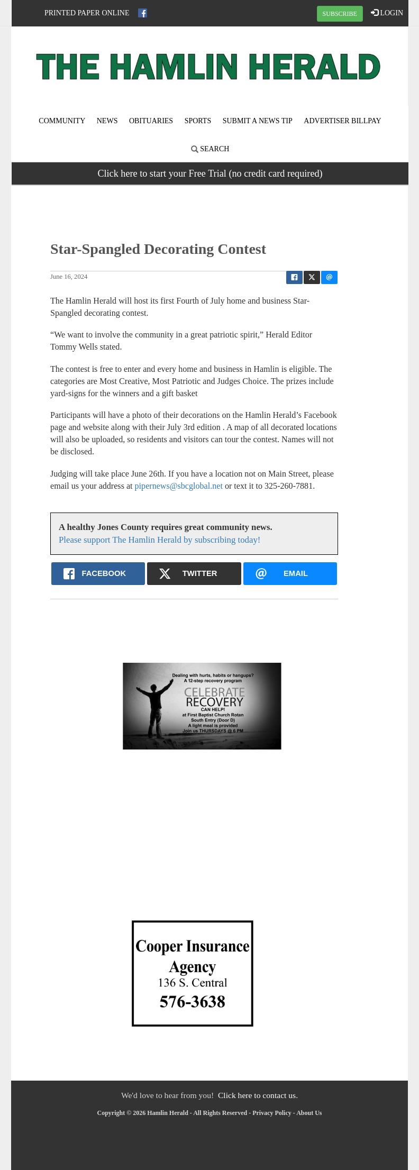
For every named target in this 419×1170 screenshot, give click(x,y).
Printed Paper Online (87, 13)
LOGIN (387, 12)
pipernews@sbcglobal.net (179, 485)
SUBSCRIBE (340, 13)
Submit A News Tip (258, 121)
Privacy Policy (272, 1113)
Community (62, 121)
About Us (309, 1113)
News (107, 121)
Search (210, 149)
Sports (198, 121)
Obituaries (151, 121)
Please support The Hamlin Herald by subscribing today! (159, 540)
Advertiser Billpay (342, 121)
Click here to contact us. (258, 1095)
